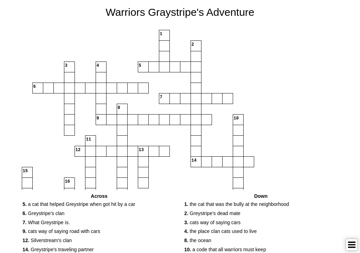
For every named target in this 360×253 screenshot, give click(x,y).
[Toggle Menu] (352, 245)
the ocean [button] (197, 240)
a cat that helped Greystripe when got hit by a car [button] (78, 204)
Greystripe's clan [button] (43, 213)
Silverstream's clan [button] (47, 240)
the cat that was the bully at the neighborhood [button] (236, 204)
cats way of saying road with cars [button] (61, 231)
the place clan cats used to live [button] (220, 231)
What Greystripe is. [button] (46, 222)
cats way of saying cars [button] (212, 222)
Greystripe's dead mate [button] (212, 213)
